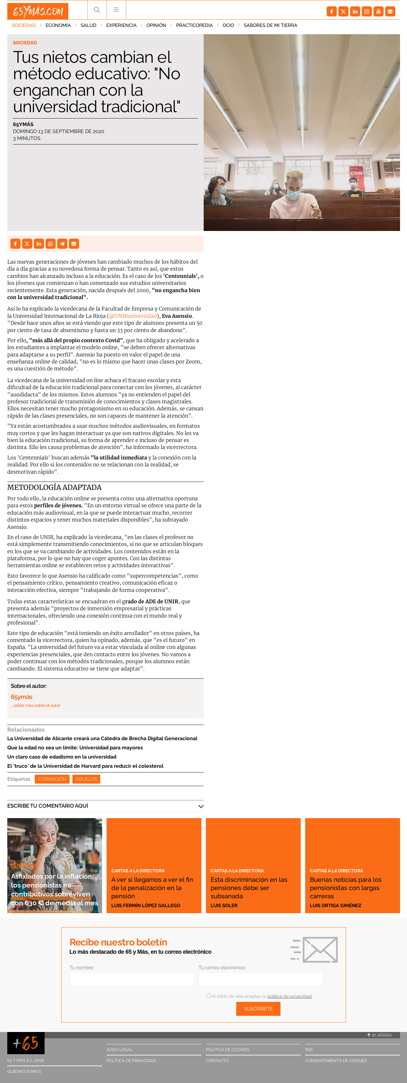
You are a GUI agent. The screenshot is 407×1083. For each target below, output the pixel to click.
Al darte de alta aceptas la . (259, 996)
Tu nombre (82, 968)
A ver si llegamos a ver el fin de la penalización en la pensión (153, 883)
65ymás (23, 125)
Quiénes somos (24, 1071)
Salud (88, 28)
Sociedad (24, 28)
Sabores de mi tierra (270, 28)
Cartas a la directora (143, 862)
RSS (309, 1049)
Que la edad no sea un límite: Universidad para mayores (75, 748)
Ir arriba (379, 1035)
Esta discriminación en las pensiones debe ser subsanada (253, 887)
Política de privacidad (131, 1060)
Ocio (228, 28)
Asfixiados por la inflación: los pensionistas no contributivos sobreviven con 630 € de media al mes (52, 880)
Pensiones (26, 847)
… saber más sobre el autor (35, 705)
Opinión (156, 28)
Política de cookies (227, 1049)
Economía (58, 28)
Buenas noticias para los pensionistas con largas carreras (349, 887)
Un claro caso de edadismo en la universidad (61, 757)
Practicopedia (194, 28)
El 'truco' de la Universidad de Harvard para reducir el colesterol (85, 766)
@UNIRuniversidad (133, 316)
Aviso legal (120, 1049)
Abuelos (86, 779)
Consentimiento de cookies (336, 1060)
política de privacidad (289, 996)
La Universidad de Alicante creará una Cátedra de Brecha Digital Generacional (102, 738)
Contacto (217, 1060)
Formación (52, 779)
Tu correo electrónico (222, 968)
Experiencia (121, 28)
